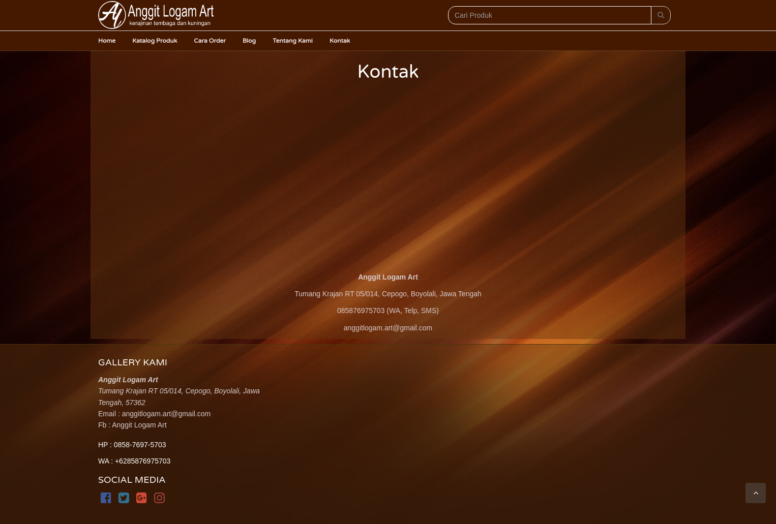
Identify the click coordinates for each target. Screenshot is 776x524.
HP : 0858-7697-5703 (132, 445)
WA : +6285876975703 (134, 461)
